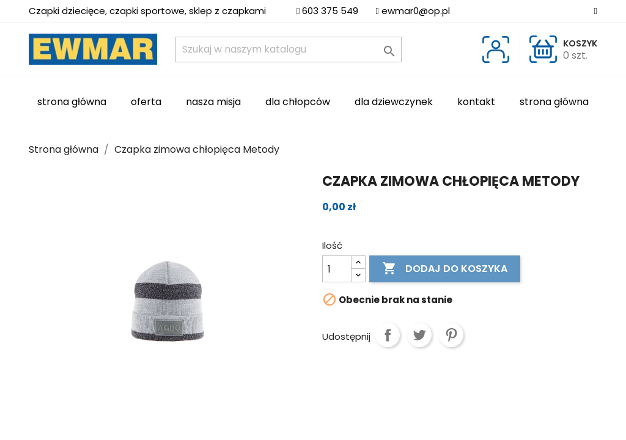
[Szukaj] (288, 49)
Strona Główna (71, 102)
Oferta (146, 102)
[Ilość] (337, 268)
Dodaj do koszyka (444, 269)
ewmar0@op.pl (415, 10)
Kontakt (476, 102)
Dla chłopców (297, 102)
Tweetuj (419, 335)
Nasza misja (213, 102)
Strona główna (554, 102)
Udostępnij (387, 335)
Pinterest (451, 335)
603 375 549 (330, 10)
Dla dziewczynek (394, 102)
